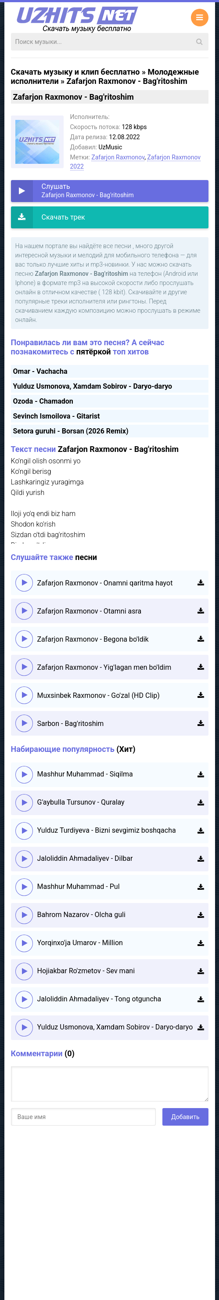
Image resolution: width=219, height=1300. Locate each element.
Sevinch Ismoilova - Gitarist (56, 416)
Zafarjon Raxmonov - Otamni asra (89, 611)
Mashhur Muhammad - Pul (78, 886)
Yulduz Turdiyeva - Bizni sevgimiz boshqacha (106, 830)
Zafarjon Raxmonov (117, 157)
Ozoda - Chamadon (43, 401)
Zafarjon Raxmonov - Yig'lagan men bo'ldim (104, 667)
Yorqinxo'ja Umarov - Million (80, 943)
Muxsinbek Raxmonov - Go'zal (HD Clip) (98, 695)
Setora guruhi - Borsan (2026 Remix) (71, 431)
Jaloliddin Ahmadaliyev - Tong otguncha (99, 999)
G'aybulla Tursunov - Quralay (81, 802)
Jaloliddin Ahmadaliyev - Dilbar (85, 858)
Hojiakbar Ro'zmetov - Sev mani (86, 971)
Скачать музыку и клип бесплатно (75, 71)
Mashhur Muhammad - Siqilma (85, 774)
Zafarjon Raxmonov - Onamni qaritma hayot (105, 583)
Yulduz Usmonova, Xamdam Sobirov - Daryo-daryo (92, 386)
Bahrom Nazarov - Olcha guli (81, 914)
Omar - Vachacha (40, 371)
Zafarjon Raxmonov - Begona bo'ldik (93, 639)
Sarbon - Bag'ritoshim (70, 723)
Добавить (185, 1116)
